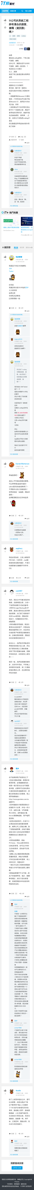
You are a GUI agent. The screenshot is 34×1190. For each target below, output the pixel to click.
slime (16, 169)
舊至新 (16, 247)
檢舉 (26, 143)
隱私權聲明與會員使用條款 (10, 1186)
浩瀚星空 (20, 326)
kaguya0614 (18, 339)
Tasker (11, 271)
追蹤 (21, 140)
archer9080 (18, 1028)
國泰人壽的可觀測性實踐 (11, 227)
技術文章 (13, 11)
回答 (12, 137)
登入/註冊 (28, 11)
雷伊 (26, 287)
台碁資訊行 (12, 42)
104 (10, 268)
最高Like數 (29, 247)
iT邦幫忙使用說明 (26, 1186)
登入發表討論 (14, 205)
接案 (14, 36)
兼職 (18, 36)
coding (23, 36)
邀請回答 (13, 140)
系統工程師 (13, 39)
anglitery (19, 548)
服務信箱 (24, 1184)
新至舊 (22, 247)
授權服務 (17, 1184)
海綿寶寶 (19, 257)
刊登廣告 (10, 1184)
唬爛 (15, 911)
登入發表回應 (14, 454)
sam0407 (19, 591)
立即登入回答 (17, 1168)
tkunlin (18, 1091)
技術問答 (5, 11)
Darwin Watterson (22, 464)
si (10, 36)
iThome (16, 1181)
